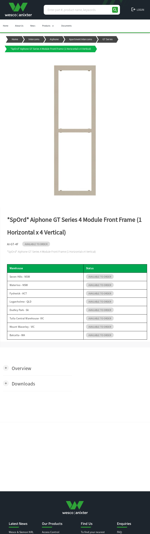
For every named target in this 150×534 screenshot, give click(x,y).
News (32, 25)
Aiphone (54, 39)
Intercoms (34, 39)
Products (48, 25)
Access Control (50, 532)
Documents (66, 25)
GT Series (107, 39)
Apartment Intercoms (80, 39)
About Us (19, 25)
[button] (17, 368)
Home (5, 25)
